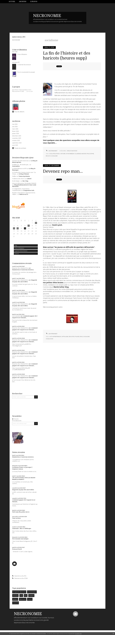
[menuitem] (13, 1)
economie (15, 603)
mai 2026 (14, 124)
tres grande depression (19, 592)
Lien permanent (51, 151)
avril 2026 (14, 126)
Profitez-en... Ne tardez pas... (20, 164)
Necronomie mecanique (20, 539)
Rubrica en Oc (23, 194)
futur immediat (70, 153)
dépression (22, 599)
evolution (52, 153)
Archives (22, 1)
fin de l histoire (60, 153)
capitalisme (64, 336)
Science (17, 253)
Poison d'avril (17, 549)
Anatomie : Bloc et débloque (21, 528)
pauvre (77, 336)
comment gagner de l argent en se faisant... (24, 316)
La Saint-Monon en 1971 (19, 168)
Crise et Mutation (19, 248)
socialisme (54, 156)
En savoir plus (78, 633)
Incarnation (16, 166)
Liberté (29, 178)
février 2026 (15, 131)
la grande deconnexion (21, 251)
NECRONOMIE (47, 15)
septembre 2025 (17, 143)
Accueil (12, 1)
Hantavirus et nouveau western (23, 270)
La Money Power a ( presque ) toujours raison (22, 468)
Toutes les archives (20, 148)
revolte (48, 156)
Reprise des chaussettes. (20, 268)
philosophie (90, 153)
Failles (14, 176)
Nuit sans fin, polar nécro (20, 512)
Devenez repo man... (63, 171)
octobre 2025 (16, 140)
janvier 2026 (15, 133)
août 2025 (15, 145)
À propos (33, 1)
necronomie (16, 316)
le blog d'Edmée (24, 174)
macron (30, 599)
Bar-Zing (25, 181)
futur (25, 595)
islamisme (78, 153)
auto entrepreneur (55, 336)
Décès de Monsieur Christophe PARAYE (24, 183)
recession (15, 595)
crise (21, 595)
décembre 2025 (16, 136)
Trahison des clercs (18, 178)
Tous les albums (19, 111)
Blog (16, 245)
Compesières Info (28, 190)
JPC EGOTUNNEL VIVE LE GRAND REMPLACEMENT (23, 478)
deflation (15, 599)
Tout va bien (16, 518)
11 (17, 228)
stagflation (49, 339)
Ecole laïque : (16, 181)
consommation (32, 592)
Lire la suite (29, 91)
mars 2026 (15, 129)
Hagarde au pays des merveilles (24, 281)
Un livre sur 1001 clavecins (20, 160)
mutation (31, 595)
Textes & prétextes (24, 176)
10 (14, 228)
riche (81, 336)
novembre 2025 (16, 138)
